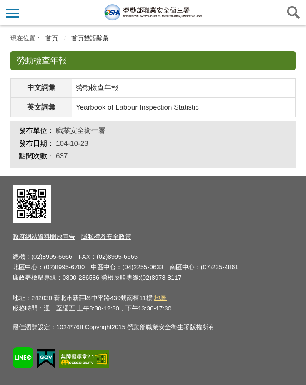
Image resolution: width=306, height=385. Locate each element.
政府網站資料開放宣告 (44, 236)
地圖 (160, 297)
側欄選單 (12, 13)
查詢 (293, 12)
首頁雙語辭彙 (90, 38)
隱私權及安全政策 (106, 236)
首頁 (51, 38)
